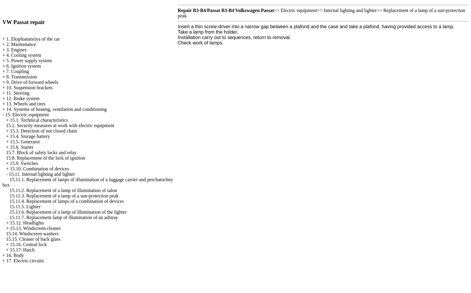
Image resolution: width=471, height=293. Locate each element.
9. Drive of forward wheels (32, 82)
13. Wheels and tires (25, 103)
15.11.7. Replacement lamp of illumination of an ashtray (64, 217)
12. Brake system (23, 98)
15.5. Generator (25, 141)
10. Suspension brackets (29, 87)
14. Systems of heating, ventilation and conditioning (56, 109)
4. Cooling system (23, 55)
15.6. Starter (22, 147)
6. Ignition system (23, 66)
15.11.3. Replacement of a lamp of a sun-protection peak (64, 195)
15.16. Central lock (28, 244)
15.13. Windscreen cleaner (35, 228)
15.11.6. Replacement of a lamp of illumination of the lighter (68, 212)
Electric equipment (299, 10)
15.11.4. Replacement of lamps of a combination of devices (67, 201)
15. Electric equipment (27, 114)
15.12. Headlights (27, 222)
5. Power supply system (29, 60)
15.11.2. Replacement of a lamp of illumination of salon (63, 190)
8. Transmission (21, 76)
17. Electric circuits (25, 260)
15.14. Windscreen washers (32, 233)
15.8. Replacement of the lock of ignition (45, 157)
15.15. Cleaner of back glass (33, 239)
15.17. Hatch (22, 249)
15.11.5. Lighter (25, 206)
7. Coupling (17, 71)
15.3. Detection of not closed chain (43, 130)
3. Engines (16, 49)
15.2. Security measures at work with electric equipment (60, 125)
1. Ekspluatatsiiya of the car (33, 38)
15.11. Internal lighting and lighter (42, 174)
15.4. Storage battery (30, 136)
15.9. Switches (24, 163)
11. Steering (17, 93)
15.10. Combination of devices (39, 168)
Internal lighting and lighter (350, 10)
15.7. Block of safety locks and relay (41, 152)
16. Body (15, 255)
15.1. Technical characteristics (39, 120)
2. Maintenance (21, 44)
